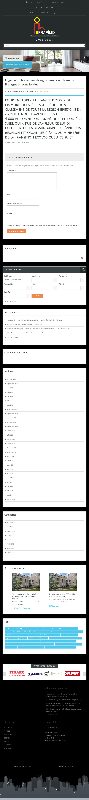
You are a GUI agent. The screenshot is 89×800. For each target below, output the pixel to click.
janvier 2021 (11, 443)
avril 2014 (10, 495)
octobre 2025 (11, 379)
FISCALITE (10, 540)
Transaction (63, 276)
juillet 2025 (10, 392)
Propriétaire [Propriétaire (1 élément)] (77, 644)
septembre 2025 (12, 383)
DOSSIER (10, 535)
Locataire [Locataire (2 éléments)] (48, 641)
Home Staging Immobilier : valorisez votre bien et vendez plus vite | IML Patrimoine (34, 320)
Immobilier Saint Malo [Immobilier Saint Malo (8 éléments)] (13, 641)
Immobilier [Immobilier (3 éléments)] (54, 638)
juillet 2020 (10, 461)
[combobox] (44, 280)
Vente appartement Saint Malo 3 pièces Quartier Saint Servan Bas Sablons (24, 596)
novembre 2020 (12, 452)
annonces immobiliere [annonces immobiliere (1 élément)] (70, 628)
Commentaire (11, 171)
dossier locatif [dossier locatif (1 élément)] (37, 634)
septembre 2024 (12, 413)
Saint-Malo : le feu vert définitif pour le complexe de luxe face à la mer (30, 333)
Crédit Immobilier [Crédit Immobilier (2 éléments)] (12, 634)
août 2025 (10, 388)
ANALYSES (10, 527)
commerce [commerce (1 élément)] (45, 631)
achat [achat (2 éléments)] (8, 628)
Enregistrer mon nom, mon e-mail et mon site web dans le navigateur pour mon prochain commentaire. (43, 225)
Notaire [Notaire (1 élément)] (42, 644)
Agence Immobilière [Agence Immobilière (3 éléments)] (37, 628)
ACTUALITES (46, 91)
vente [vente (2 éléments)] (56, 647)
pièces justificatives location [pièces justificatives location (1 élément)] (64, 644)
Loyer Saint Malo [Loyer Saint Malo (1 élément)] (11, 644)
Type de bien (8, 284)
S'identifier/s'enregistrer (49, 13)
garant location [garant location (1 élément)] (11, 638)
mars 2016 (10, 482)
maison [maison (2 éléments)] (21, 644)
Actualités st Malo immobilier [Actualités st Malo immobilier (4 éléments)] (21, 628)
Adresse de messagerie (15, 204)
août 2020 (10, 456)
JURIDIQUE (10, 544)
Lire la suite (19, 604)
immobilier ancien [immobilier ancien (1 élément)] (64, 638)
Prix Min (61, 284)
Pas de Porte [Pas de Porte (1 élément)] (50, 644)
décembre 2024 (12, 409)
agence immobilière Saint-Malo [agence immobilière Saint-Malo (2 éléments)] (53, 628)
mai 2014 (10, 491)
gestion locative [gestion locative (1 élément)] (22, 638)
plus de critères (11, 301)
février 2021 (11, 439)
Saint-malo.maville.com (20, 142)
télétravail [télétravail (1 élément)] (49, 647)
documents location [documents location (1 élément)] (25, 634)
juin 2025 (10, 396)
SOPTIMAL (70, 766)
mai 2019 (10, 469)
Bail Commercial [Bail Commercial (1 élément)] (21, 631)
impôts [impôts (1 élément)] (24, 641)
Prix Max (7, 292)
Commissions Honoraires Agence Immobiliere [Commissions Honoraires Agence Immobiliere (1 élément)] (63, 631)
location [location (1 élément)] (56, 641)
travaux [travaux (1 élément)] (41, 647)
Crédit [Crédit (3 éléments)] (80, 631)
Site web (10, 213)
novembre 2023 (12, 418)
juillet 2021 (10, 435)
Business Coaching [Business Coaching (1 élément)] (34, 631)
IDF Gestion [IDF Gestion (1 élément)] (33, 638)
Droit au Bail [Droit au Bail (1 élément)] (47, 634)
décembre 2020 (12, 448)
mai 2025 (10, 401)
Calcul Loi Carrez (12, 337)
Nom (9, 194)
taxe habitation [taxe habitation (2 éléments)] (32, 647)
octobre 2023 (11, 422)
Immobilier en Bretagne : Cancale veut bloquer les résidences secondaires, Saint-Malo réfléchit (38, 328)
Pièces (34, 284)
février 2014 (11, 499)
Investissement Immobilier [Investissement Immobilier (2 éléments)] (36, 641)
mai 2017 (10, 473)
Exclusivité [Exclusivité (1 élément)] (56, 634)
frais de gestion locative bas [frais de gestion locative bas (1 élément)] (70, 634)
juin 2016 (10, 478)
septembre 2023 (12, 426)
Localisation (36, 276)
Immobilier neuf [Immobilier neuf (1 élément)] (77, 638)
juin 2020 (10, 465)
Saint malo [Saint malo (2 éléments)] (22, 647)
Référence (8, 276)
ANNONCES (10, 531)
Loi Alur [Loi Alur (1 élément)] (64, 641)
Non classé (10, 548)
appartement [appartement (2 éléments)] (10, 631)
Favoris (33, 13)
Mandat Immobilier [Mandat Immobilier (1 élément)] (31, 644)
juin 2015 (10, 486)
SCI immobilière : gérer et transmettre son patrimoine (25, 324)
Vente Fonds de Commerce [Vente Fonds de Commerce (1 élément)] (68, 647)
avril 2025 (10, 405)
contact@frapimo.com (53, 2)
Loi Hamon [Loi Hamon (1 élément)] (72, 641)
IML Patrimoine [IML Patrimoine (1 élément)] (43, 638)
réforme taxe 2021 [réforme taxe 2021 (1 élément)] (11, 647)
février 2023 (11, 431)
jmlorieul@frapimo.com (57, 740)
